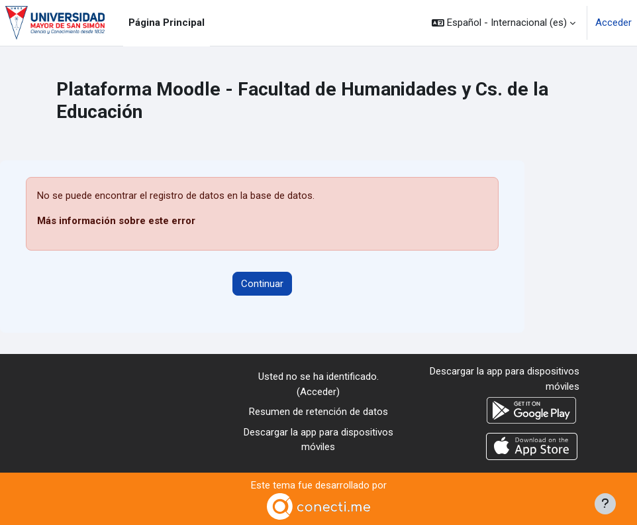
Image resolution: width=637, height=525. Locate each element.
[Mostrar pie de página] (605, 503)
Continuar (262, 284)
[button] (503, 23)
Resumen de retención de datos (318, 412)
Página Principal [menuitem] (166, 23)
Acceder (613, 23)
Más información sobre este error (116, 221)
